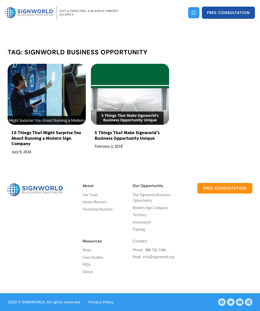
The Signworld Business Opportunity (152, 197)
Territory (140, 214)
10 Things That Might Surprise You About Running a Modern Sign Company (46, 138)
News (87, 249)
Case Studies (93, 257)
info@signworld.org (158, 256)
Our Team (90, 194)
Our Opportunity (148, 185)
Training (139, 229)
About (88, 185)
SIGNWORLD (33, 302)
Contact (140, 241)
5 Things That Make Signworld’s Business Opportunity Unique (127, 135)
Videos (88, 271)
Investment (142, 222)
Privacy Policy (101, 302)
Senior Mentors (95, 201)
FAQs (87, 264)
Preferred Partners (98, 209)
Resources (92, 241)
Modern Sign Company (150, 207)
